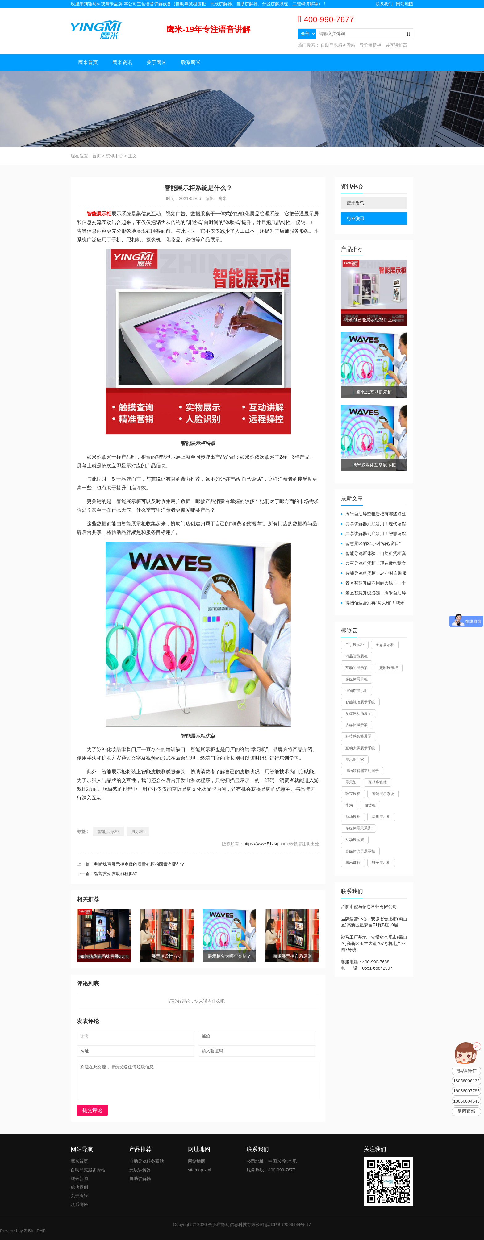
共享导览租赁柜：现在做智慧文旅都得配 (373, 564)
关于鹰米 (156, 62)
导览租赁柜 (370, 45)
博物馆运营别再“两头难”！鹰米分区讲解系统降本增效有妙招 (372, 603)
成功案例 (79, 1187)
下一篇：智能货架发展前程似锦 (107, 873)
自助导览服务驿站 (338, 45)
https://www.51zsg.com (266, 843)
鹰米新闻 (79, 1178)
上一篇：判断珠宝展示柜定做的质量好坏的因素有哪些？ (131, 864)
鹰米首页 (88, 62)
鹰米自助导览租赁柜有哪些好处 (375, 513)
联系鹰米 (191, 62)
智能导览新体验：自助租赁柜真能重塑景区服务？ (373, 554)
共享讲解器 (396, 45)
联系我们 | (385, 3)
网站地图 (404, 3)
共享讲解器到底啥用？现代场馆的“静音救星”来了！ (373, 524)
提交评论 (92, 1110)
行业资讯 (355, 218)
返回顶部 (466, 1111)
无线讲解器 (140, 1169)
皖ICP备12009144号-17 (288, 1224)
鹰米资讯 (122, 62)
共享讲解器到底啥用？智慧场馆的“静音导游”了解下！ (373, 534)
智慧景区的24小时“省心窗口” (373, 543)
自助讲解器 (140, 1178)
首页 (96, 155)
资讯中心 (114, 155)
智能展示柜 (108, 831)
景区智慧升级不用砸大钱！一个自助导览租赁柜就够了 (373, 583)
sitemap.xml (199, 1169)
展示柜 (137, 831)
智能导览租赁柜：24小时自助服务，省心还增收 (374, 573)
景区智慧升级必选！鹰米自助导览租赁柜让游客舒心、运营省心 (373, 593)
